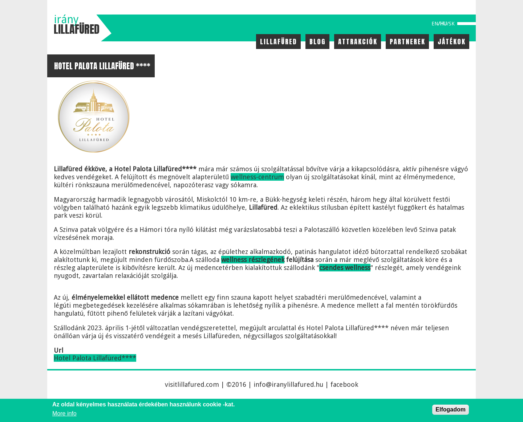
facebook (344, 384)
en (434, 23)
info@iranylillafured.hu (288, 384)
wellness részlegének (252, 259)
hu (443, 23)
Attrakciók (357, 41)
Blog (317, 41)
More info (64, 413)
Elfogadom (450, 409)
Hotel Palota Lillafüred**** (95, 358)
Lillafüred (278, 41)
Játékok (452, 41)
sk (452, 23)
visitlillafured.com (192, 384)
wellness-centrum (257, 177)
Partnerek (407, 41)
